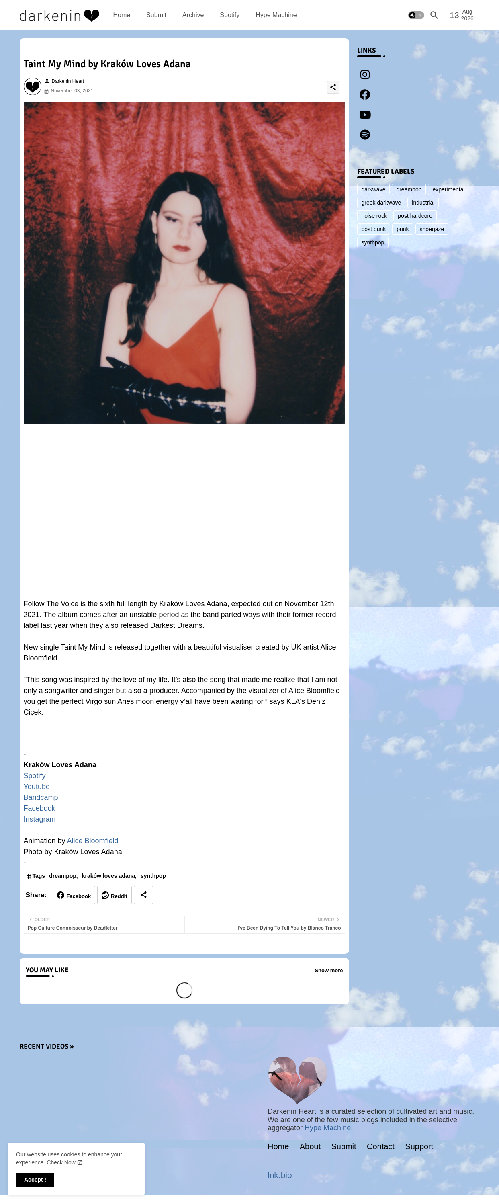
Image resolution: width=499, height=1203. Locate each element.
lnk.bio (280, 1175)
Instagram (40, 819)
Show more (329, 970)
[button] (416, 15)
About (310, 1146)
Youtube (37, 787)
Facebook (39, 808)
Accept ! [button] (35, 1179)
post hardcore (415, 216)
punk (403, 229)
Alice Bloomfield (93, 841)
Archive (193, 15)
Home (122, 15)
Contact (381, 1146)
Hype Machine (276, 15)
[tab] (122, 15)
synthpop (153, 876)
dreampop (62, 876)
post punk (374, 229)
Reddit (119, 896)
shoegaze (432, 229)
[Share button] (143, 895)
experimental (448, 189)
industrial (423, 202)
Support (419, 1146)
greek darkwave (381, 202)
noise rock (374, 216)
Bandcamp (41, 797)
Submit (156, 15)
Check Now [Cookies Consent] (61, 1162)
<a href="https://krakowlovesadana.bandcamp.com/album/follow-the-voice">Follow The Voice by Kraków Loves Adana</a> (184, 737)
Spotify (229, 15)
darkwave (374, 189)
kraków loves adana (108, 876)
